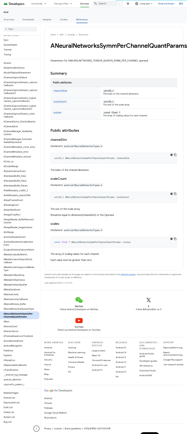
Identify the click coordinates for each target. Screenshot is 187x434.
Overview (9, 19)
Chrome (48, 403)
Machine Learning (76, 352)
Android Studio (166, 3)
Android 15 (121, 347)
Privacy (71, 367)
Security (48, 359)
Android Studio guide (146, 354)
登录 (181, 3)
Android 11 (121, 367)
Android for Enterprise (49, 353)
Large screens (98, 350)
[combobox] (108, 3)
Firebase (48, 408)
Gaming (72, 347)
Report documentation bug (172, 353)
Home (53, 34)
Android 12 (121, 362)
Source (47, 364)
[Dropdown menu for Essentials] (47, 3)
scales (57, 112)
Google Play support (172, 359)
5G (69, 371)
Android (48, 347)
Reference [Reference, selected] (82, 19)
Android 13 (121, 357)
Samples (47, 19)
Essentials (37, 3)
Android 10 (121, 371)
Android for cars (100, 365)
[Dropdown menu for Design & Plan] (72, 3)
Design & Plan (61, 3)
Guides (64, 19)
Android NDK (145, 375)
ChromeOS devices (101, 360)
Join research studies (173, 364)
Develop (71, 34)
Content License (128, 274)
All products (50, 417)
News (47, 369)
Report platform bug (172, 347)
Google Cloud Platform (55, 412)
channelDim (60, 90)
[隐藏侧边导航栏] (36, 429)
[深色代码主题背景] (171, 155)
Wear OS (96, 355)
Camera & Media (76, 362)
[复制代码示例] (175, 155)
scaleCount (60, 101)
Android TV (97, 370)
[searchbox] (20, 29)
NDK (6, 12)
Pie (117, 376)
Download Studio (147, 370)
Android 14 (121, 352)
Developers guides (148, 361)
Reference (83, 34)
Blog (46, 374)
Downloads (28, 19)
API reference (146, 365)
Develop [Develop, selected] (84, 3)
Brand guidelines (73, 428)
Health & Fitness (75, 357)
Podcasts (48, 379)
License (58, 428)
